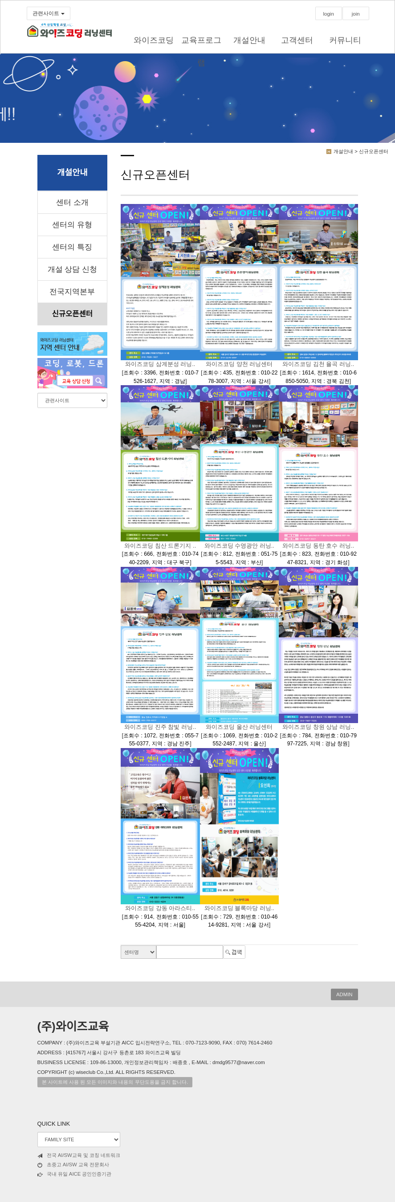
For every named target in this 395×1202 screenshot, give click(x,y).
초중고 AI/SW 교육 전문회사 (73, 1165)
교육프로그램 (201, 46)
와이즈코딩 (154, 40)
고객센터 (297, 40)
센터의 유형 (72, 224)
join (356, 14)
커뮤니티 (345, 40)
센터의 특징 (72, 247)
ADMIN (344, 994)
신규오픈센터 (72, 314)
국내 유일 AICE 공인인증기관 (74, 1174)
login (328, 14)
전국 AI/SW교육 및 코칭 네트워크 (79, 1155)
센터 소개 (72, 202)
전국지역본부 (72, 291)
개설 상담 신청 (72, 269)
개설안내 (249, 40)
